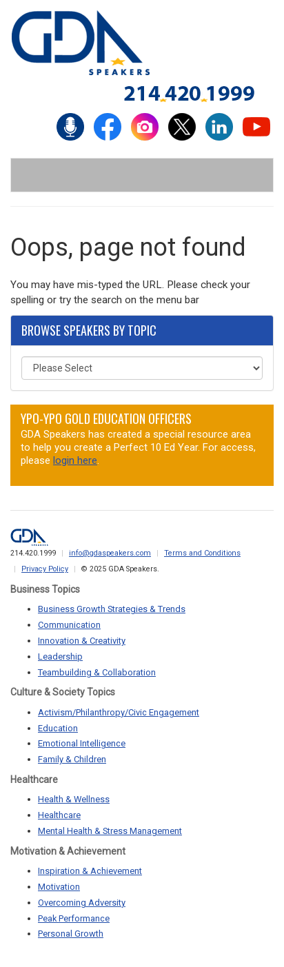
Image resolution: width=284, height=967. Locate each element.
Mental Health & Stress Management (110, 831)
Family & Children (72, 759)
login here (75, 460)
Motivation (59, 887)
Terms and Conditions (202, 553)
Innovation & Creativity (81, 640)
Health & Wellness (74, 799)
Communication (69, 625)
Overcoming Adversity (81, 902)
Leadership (60, 656)
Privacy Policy (44, 568)
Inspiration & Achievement (90, 871)
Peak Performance (74, 918)
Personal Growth (70, 933)
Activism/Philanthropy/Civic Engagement (118, 712)
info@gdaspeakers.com (110, 553)
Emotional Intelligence (81, 743)
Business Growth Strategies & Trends (111, 609)
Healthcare (59, 815)
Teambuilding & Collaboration (97, 672)
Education (58, 728)
